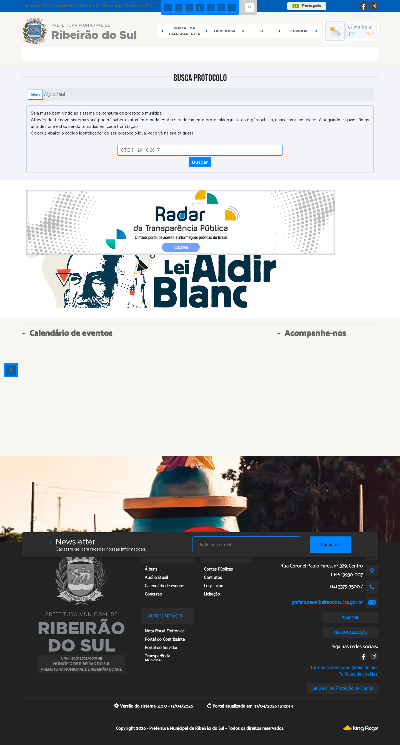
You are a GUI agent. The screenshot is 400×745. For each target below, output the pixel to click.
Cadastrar (330, 544)
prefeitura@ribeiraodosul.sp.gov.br (327, 602)
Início (35, 94)
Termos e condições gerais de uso (344, 667)
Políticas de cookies (358, 674)
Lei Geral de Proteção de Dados (342, 688)
